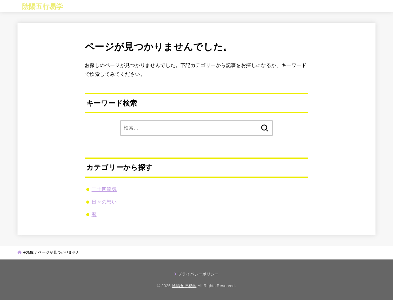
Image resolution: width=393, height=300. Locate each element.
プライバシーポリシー (198, 274)
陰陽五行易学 (42, 6)
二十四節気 (104, 189)
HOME (28, 252)
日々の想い (104, 202)
